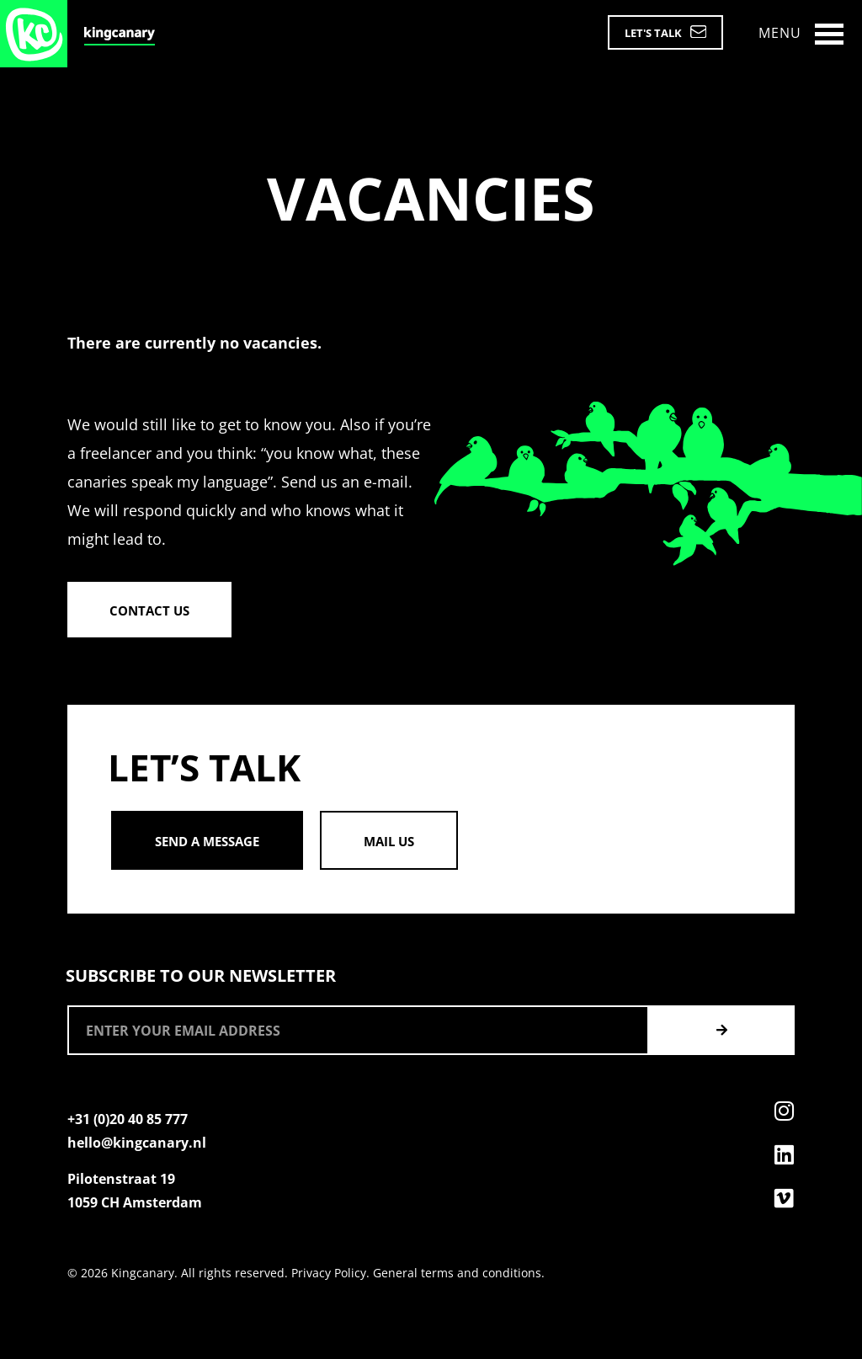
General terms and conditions (457, 1273)
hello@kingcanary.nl (136, 1142)
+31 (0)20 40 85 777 (127, 1119)
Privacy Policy (328, 1273)
